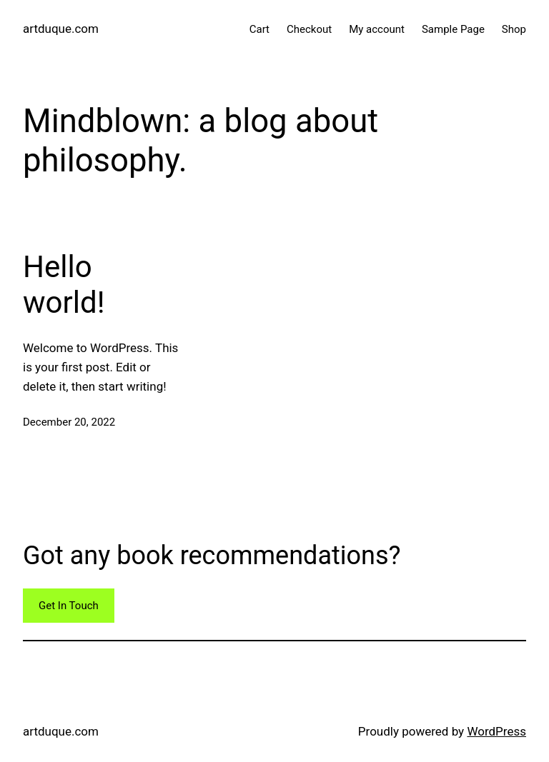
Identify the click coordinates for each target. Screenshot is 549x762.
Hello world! (63, 284)
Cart (259, 29)
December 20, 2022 (69, 422)
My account (377, 29)
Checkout (309, 29)
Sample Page (453, 29)
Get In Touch (69, 605)
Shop (514, 29)
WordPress (496, 731)
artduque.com (61, 28)
